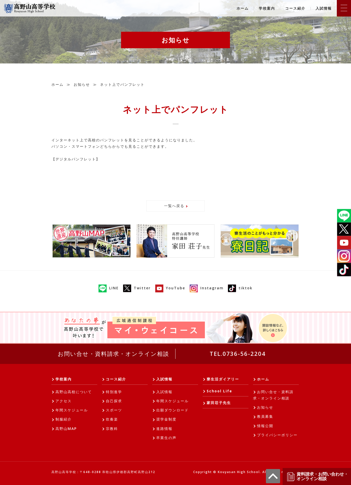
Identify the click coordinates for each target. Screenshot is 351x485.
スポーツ (114, 410)
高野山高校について (73, 391)
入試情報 (324, 8)
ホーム (243, 8)
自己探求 (114, 400)
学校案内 (267, 8)
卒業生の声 (166, 437)
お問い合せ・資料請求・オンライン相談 (113, 353)
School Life (219, 391)
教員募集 (265, 416)
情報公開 (265, 425)
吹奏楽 (112, 419)
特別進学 (114, 391)
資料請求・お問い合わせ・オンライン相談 (317, 476)
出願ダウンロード (172, 410)
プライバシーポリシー (277, 434)
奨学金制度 (166, 419)
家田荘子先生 (219, 402)
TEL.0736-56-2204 (238, 353)
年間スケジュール (71, 410)
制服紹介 (63, 419)
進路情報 (164, 428)
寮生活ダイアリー (223, 379)
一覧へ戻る (174, 205)
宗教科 (112, 428)
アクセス (63, 400)
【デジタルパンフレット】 (75, 159)
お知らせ (82, 84)
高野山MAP (66, 428)
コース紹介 (295, 8)
